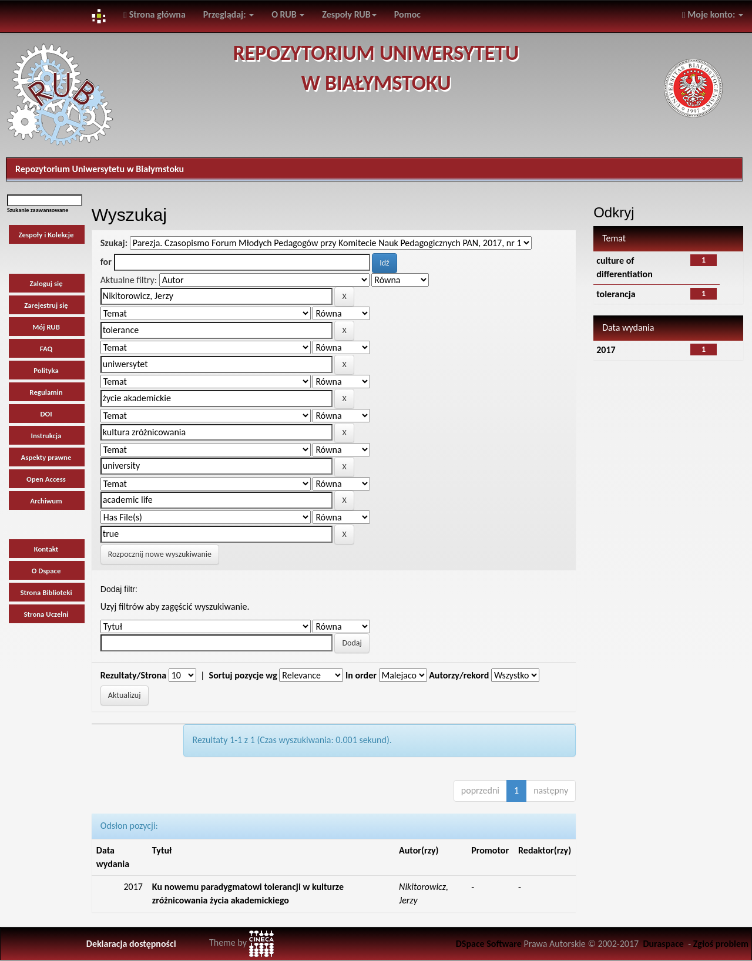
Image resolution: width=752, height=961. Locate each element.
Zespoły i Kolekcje (46, 234)
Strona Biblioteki (46, 592)
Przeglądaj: (228, 14)
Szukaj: (113, 242)
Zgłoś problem (720, 943)
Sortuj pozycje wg (243, 675)
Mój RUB (46, 326)
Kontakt (46, 549)
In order (361, 675)
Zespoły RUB (349, 14)
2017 (605, 349)
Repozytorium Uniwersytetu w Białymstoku (99, 168)
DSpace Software (489, 943)
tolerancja (615, 294)
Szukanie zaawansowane (37, 210)
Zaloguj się (45, 283)
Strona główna (154, 14)
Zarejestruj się (46, 305)
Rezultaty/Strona (133, 675)
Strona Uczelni (46, 614)
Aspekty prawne (46, 457)
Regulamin (45, 392)
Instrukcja (46, 435)
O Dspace (46, 570)
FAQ (46, 348)
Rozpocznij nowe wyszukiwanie (160, 554)
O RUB (287, 14)
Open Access (46, 479)
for (106, 261)
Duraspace (663, 943)
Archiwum (46, 500)
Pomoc (407, 14)
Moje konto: (712, 14)
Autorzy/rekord (459, 675)
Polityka (46, 370)
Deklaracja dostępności (131, 943)
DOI (46, 413)
